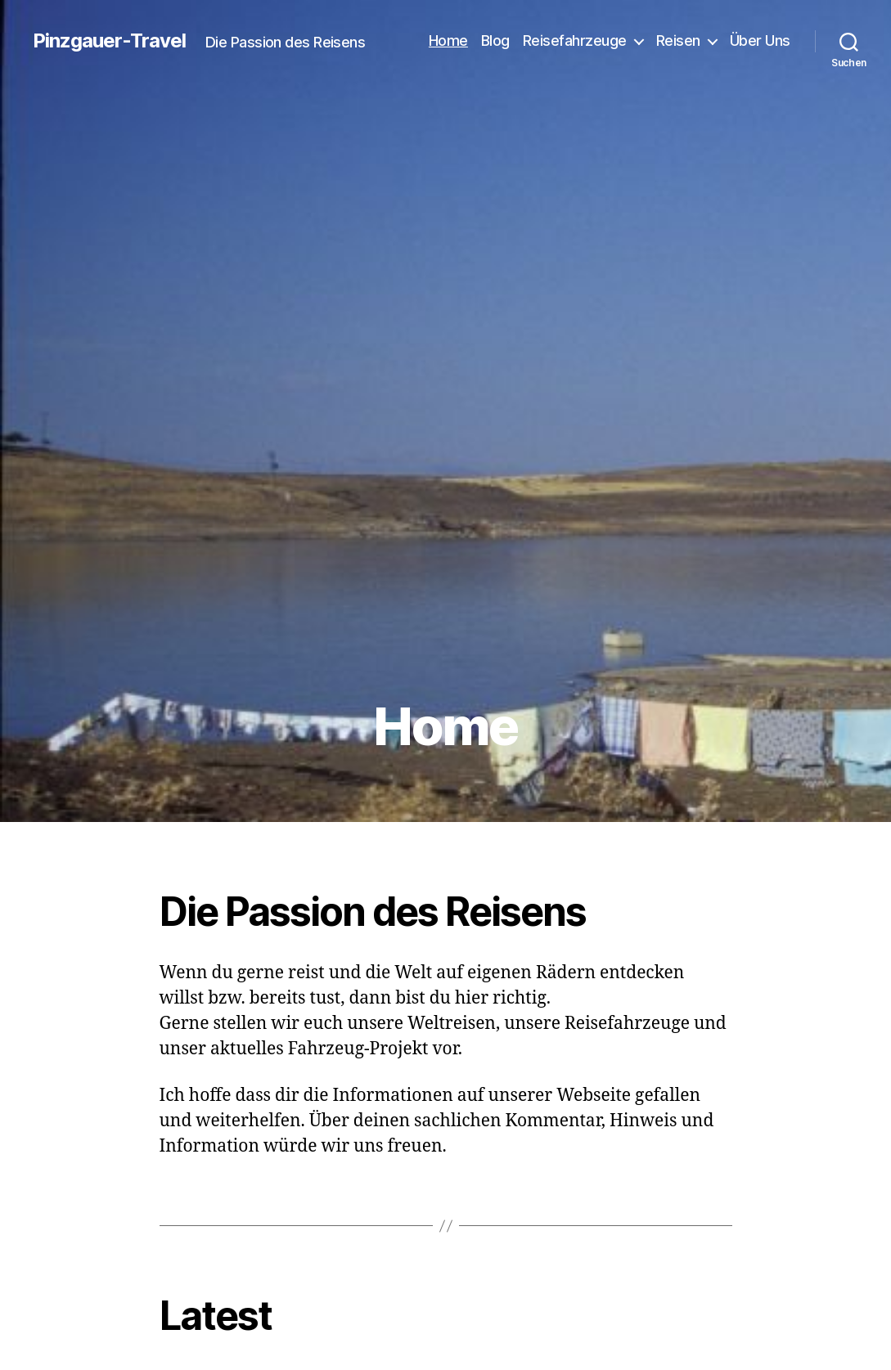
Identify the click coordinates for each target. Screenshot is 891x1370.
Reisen (678, 40)
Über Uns (760, 40)
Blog (495, 40)
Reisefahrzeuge (575, 40)
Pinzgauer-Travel (109, 41)
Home (448, 40)
